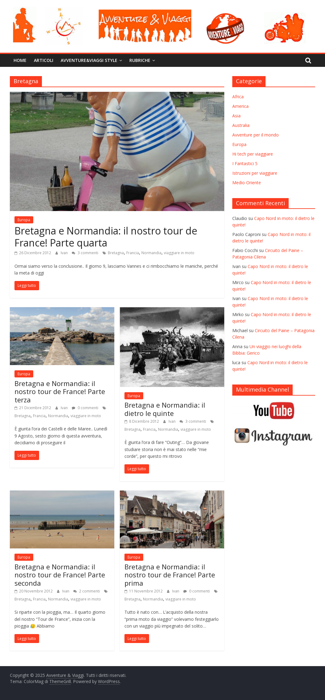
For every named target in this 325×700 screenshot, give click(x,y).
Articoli (43, 60)
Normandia (151, 252)
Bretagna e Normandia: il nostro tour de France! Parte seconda (59, 575)
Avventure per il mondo (255, 135)
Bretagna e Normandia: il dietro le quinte (164, 408)
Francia (132, 252)
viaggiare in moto (179, 252)
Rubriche (139, 60)
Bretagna (116, 252)
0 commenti (85, 407)
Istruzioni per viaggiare (254, 173)
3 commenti (85, 252)
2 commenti (86, 591)
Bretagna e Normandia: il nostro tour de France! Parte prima (169, 575)
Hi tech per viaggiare (252, 154)
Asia (236, 116)
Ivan (65, 252)
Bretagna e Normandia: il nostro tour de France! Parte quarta (105, 236)
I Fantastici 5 (245, 163)
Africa (238, 97)
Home (20, 60)
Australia (241, 125)
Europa (24, 219)
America (240, 106)
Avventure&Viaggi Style (89, 60)
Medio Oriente (246, 182)
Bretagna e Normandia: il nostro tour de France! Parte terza (59, 391)
